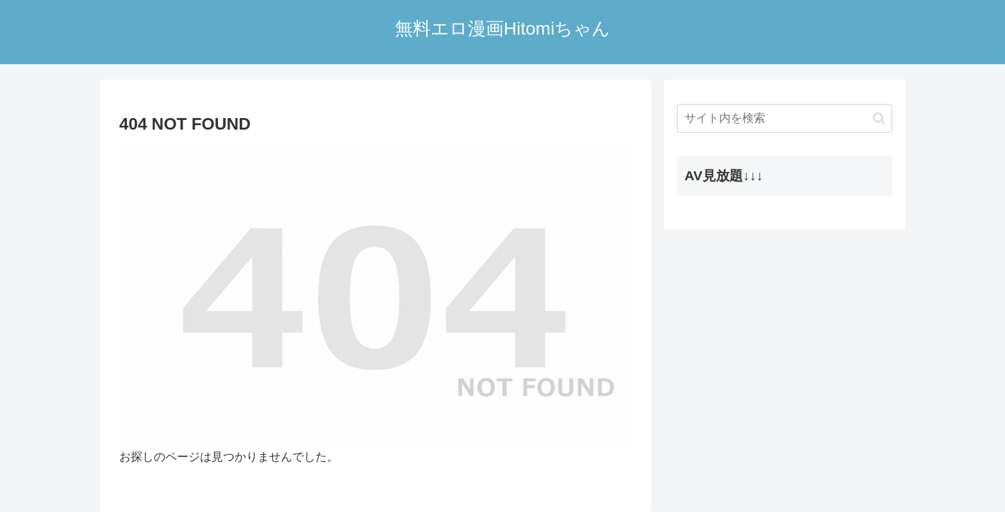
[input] (784, 118)
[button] (879, 118)
